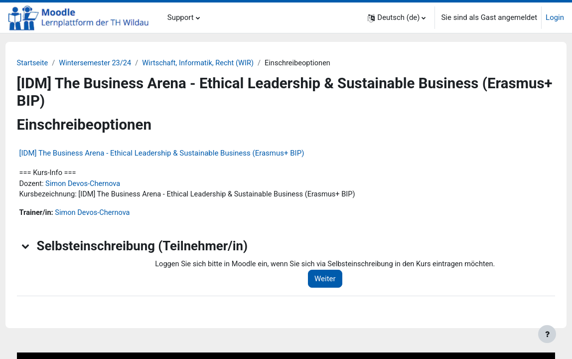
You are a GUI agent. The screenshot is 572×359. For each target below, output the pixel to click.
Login (555, 17)
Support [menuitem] (180, 17)
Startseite (51, 63)
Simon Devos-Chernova (103, 184)
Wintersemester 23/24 (116, 63)
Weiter (339, 280)
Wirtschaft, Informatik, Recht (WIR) (221, 63)
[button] (396, 17)
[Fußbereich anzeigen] (547, 334)
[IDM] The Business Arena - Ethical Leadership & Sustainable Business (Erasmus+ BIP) (180, 153)
